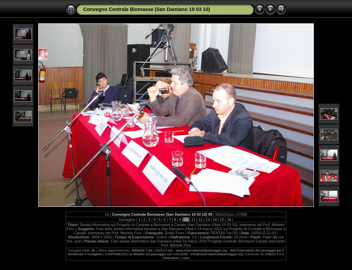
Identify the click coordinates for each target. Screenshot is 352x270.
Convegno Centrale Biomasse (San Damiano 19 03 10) (146, 9)
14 (215, 219)
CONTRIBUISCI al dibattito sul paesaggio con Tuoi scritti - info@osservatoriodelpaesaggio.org (174, 254)
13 (208, 219)
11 (193, 219)
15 (222, 219)
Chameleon (171, 258)
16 (229, 219)
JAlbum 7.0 (273, 254)
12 (200, 219)
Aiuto (185, 258)
